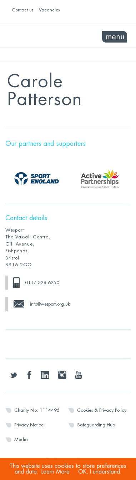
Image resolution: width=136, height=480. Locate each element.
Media (21, 439)
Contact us (22, 10)
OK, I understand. (100, 472)
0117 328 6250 (42, 282)
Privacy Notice (29, 424)
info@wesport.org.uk (50, 304)
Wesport (36, 36)
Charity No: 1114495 (37, 410)
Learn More (55, 472)
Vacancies (49, 10)
